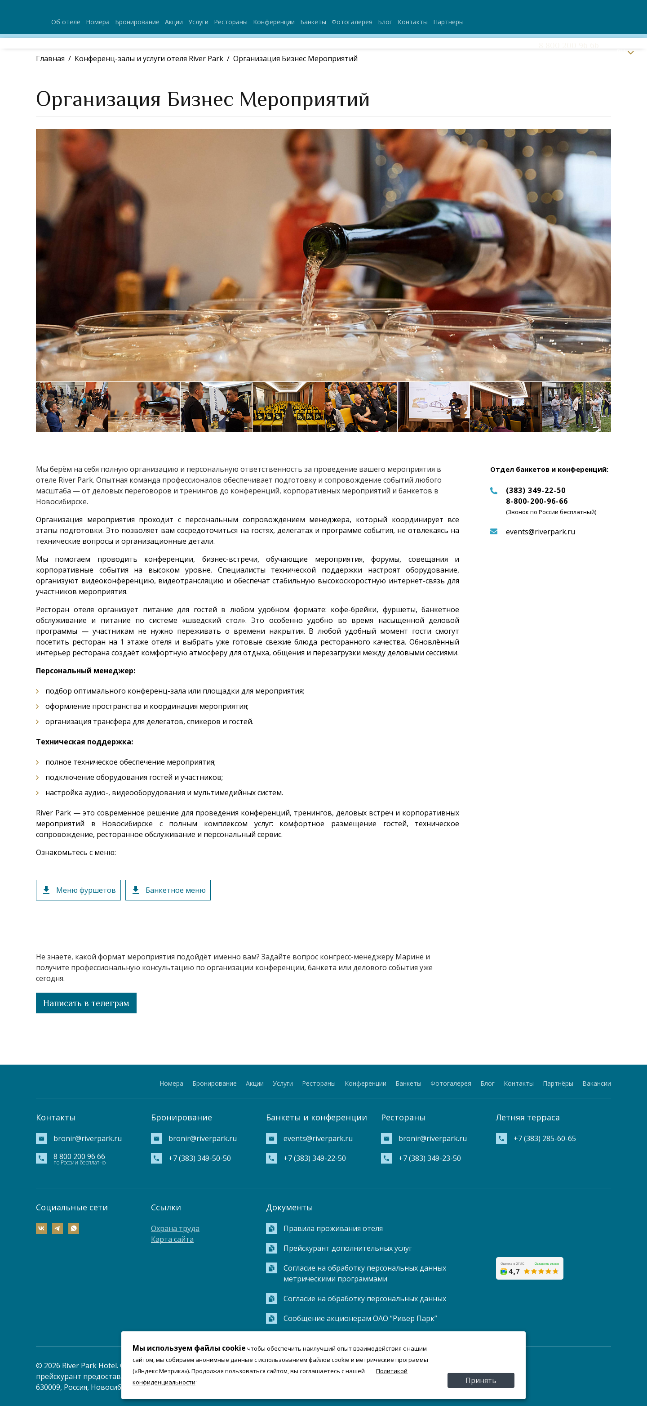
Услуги (198, 22)
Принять (480, 1380)
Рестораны (231, 22)
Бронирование (137, 22)
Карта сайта (172, 1239)
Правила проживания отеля (333, 1228)
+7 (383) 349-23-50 (430, 1158)
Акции (174, 22)
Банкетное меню (176, 890)
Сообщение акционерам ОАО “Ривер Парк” (360, 1318)
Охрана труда (175, 1228)
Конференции (274, 22)
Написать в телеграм (86, 1003)
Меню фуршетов (86, 890)
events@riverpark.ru (540, 532)
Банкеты (313, 22)
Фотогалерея (352, 22)
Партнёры (448, 22)
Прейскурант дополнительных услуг (348, 1248)
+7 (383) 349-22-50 (315, 1158)
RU (620, 51)
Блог (385, 22)
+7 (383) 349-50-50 (199, 1158)
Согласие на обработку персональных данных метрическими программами (365, 1273)
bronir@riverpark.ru (87, 1138)
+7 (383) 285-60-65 (545, 1138)
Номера (98, 22)
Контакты (413, 22)
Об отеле (65, 22)
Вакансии (596, 1083)
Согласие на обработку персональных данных (365, 1298)
